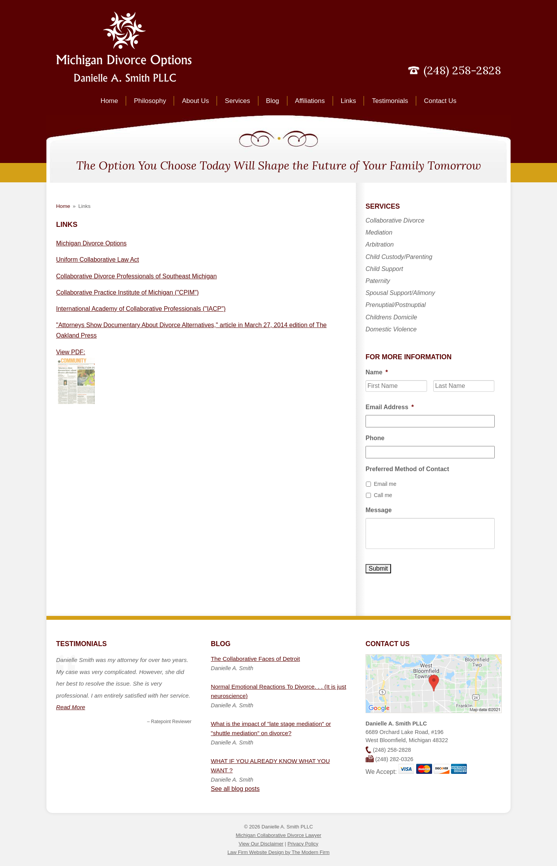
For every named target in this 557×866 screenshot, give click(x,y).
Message (379, 510)
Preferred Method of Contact (407, 469)
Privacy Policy (302, 844)
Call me (383, 495)
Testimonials (390, 101)
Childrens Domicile (391, 317)
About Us (195, 101)
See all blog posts (235, 788)
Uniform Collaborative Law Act (97, 259)
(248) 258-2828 (462, 70)
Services (237, 101)
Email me (385, 484)
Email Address (390, 407)
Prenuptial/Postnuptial (396, 305)
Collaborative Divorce (395, 220)
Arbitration (380, 244)
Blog (272, 101)
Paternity (378, 281)
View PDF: (70, 352)
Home (109, 101)
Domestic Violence (391, 329)
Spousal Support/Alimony (400, 293)
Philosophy (150, 101)
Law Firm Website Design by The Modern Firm (278, 852)
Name (377, 372)
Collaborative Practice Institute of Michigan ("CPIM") (127, 292)
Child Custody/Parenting (399, 257)
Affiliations (310, 101)
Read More (70, 707)
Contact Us (440, 101)
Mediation (379, 232)
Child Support (384, 269)
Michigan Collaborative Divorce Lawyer (278, 835)
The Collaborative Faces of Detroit (255, 658)
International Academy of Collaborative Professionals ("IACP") (141, 308)
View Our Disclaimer (261, 844)
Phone (375, 438)
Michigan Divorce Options (91, 243)
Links (348, 101)
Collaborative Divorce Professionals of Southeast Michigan (136, 276)
